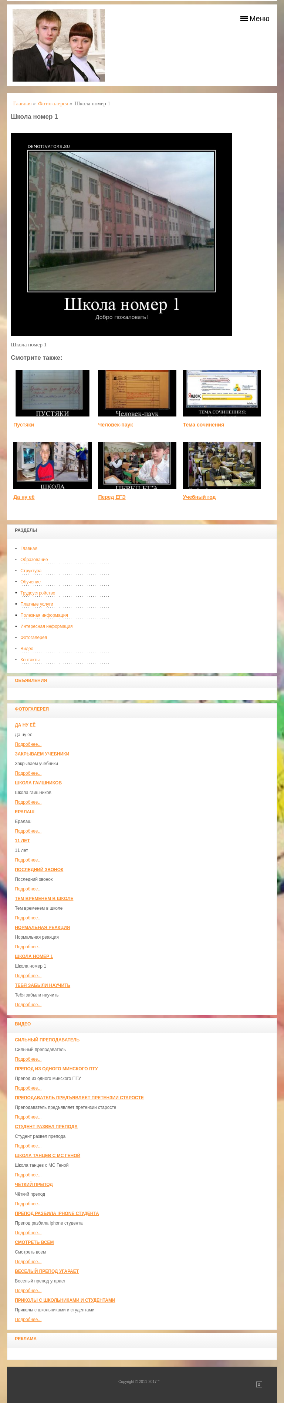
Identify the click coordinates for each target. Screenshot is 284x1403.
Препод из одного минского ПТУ (56, 1068)
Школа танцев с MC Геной (47, 1155)
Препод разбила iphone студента (57, 1213)
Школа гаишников (38, 783)
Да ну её (25, 725)
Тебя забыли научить (42, 985)
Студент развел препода (46, 1126)
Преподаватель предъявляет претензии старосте (79, 1097)
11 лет (22, 840)
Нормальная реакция (42, 927)
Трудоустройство (37, 593)
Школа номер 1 (34, 956)
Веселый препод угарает (47, 1271)
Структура (30, 570)
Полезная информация (44, 615)
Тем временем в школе (44, 898)
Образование (34, 559)
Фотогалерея (33, 637)
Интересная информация (46, 626)
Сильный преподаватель (47, 1040)
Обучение (30, 581)
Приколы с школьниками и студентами (65, 1300)
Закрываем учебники (42, 754)
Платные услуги (36, 604)
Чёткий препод (34, 1184)
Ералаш (24, 811)
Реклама (26, 1338)
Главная (28, 548)
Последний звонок (39, 869)
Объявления (31, 680)
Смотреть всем (34, 1242)
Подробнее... (28, 744)
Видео (26, 648)
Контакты (30, 659)
